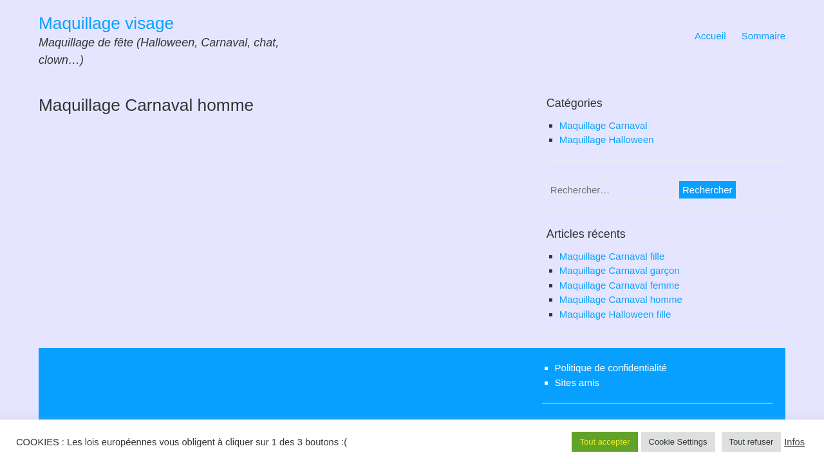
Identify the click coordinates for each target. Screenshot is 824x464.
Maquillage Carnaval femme (619, 285)
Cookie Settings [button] (678, 442)
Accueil (710, 35)
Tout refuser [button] (751, 442)
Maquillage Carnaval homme (620, 299)
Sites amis (577, 382)
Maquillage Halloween (606, 139)
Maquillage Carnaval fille (611, 256)
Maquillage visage (106, 23)
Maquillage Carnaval (603, 125)
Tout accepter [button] (604, 442)
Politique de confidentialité (611, 367)
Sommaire (763, 35)
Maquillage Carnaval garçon (619, 270)
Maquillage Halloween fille (615, 314)
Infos (794, 442)
